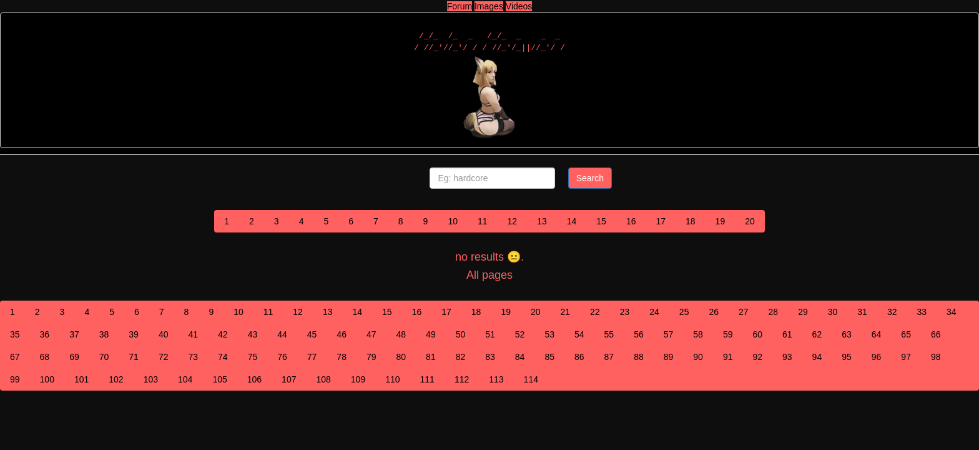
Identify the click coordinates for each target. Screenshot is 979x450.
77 (312, 357)
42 (223, 334)
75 (253, 357)
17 (661, 221)
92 (757, 357)
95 (847, 357)
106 (254, 379)
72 (164, 357)
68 (45, 357)
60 (757, 334)
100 (47, 379)
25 (684, 312)
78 (342, 357)
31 (862, 312)
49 (431, 334)
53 (549, 334)
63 (847, 334)
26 (714, 312)
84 (520, 357)
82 (461, 357)
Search (590, 178)
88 (639, 357)
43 (253, 334)
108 (323, 379)
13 (542, 221)
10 (453, 221)
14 (572, 221)
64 (877, 334)
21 (566, 312)
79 (371, 357)
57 (669, 334)
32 (892, 312)
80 (401, 357)
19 (721, 221)
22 (595, 312)
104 (185, 379)
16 (631, 221)
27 (744, 312)
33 (922, 312)
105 (219, 379)
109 (358, 379)
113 (496, 379)
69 (74, 357)
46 (342, 334)
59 (728, 334)
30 (833, 312)
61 (787, 334)
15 (601, 221)
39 (134, 334)
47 (371, 334)
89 (669, 357)
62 (817, 334)
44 (282, 334)
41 (193, 334)
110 (392, 379)
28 (774, 312)
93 (787, 357)
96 (877, 357)
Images (489, 6)
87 (609, 357)
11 (483, 221)
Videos (519, 6)
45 (312, 334)
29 (803, 312)
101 (81, 379)
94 (817, 357)
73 (193, 357)
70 (104, 357)
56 (639, 334)
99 (15, 379)
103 (151, 379)
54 (579, 334)
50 (461, 334)
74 (223, 357)
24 (654, 312)
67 (15, 357)
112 (462, 379)
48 (401, 334)
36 (45, 334)
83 (490, 357)
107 (289, 379)
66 (936, 334)
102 (116, 379)
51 (490, 334)
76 (282, 357)
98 (936, 357)
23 (625, 312)
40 (164, 334)
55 (609, 334)
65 (906, 334)
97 (906, 357)
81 (431, 357)
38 (104, 334)
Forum (459, 6)
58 (698, 334)
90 (698, 357)
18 (691, 221)
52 (520, 334)
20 (750, 221)
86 (579, 357)
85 (549, 357)
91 (728, 357)
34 (952, 312)
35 (15, 334)
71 (134, 357)
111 (427, 379)
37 (74, 334)
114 (531, 379)
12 (513, 221)
